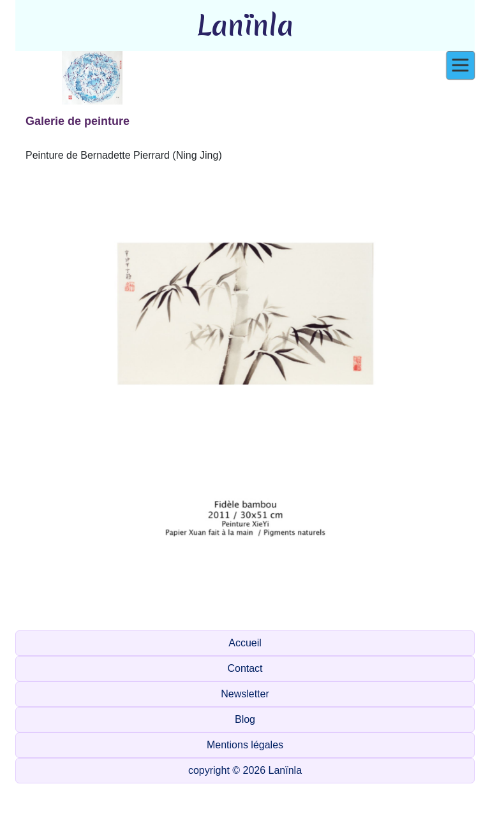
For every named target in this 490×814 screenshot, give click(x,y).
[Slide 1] (118, 613)
